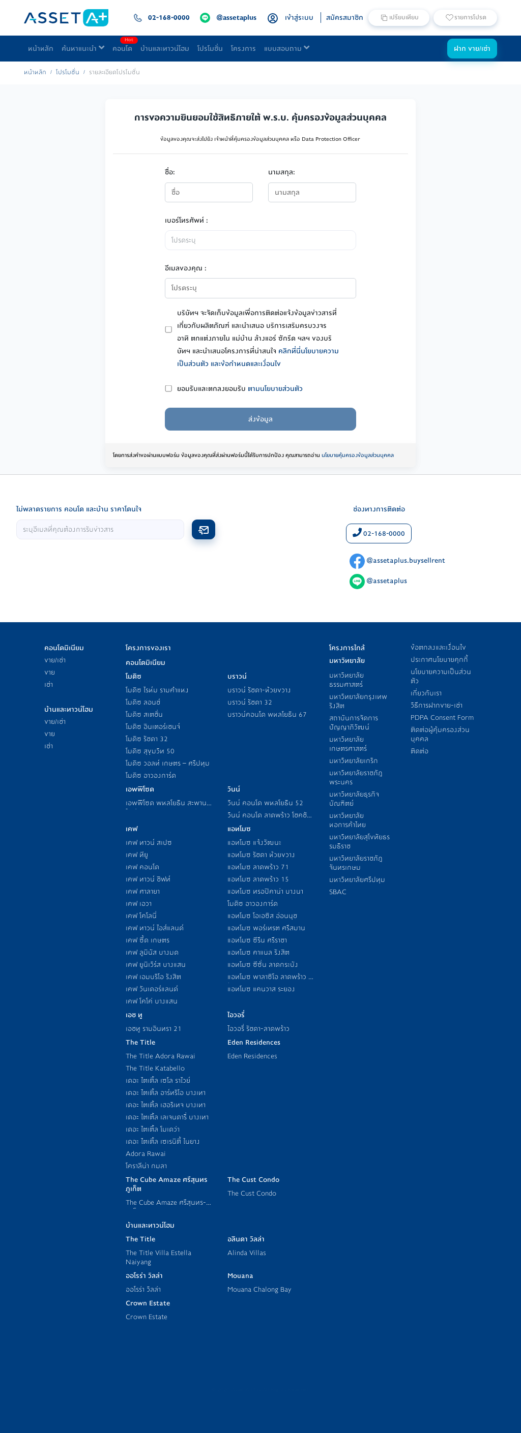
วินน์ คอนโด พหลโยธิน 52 (265, 803)
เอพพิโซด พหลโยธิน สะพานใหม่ (166, 807)
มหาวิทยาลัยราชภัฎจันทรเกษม (356, 863)
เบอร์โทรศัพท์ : (186, 220)
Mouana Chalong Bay (259, 1289)
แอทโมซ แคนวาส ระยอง (261, 989)
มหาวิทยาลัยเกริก (353, 760)
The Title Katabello (155, 1068)
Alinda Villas (246, 1252)
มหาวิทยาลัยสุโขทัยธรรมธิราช (359, 841)
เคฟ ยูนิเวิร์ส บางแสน (156, 964)
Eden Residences (252, 1056)
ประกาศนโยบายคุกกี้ (439, 659)
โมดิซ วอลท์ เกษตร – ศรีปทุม (168, 763)
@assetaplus (378, 580)
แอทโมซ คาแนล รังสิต (258, 952)
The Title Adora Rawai (160, 1056)
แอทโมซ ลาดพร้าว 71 (258, 867)
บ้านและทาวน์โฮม (164, 48)
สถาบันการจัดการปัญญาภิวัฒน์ (353, 723)
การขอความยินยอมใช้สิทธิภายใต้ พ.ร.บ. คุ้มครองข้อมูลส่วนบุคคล (260, 117)
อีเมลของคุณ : (186, 268)
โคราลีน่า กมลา (146, 1166)
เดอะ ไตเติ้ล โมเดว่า (153, 1129)
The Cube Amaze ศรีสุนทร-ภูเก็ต (166, 1207)
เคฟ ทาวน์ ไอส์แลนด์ (155, 928)
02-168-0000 (379, 533)
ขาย (49, 672)
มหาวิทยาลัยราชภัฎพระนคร (356, 777)
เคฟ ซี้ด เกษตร (147, 940)
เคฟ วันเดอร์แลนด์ (152, 989)
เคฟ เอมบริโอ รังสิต (153, 976)
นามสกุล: (281, 172)
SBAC (337, 892)
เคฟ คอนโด (142, 867)
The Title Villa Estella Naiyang (158, 1257)
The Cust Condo (251, 1193)
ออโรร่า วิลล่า (143, 1289)
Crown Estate (146, 1317)
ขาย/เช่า (55, 660)
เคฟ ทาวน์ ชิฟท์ (148, 879)
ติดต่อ (419, 751)
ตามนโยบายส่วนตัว (275, 388)
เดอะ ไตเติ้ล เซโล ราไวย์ (158, 1080)
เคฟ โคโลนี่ (141, 915)
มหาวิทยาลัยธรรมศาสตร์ (346, 680)
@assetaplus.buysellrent (397, 560)
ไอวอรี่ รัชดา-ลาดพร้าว (258, 1028)
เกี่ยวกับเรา (426, 693)
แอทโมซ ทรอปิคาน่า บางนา (265, 891)
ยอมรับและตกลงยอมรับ (240, 388)
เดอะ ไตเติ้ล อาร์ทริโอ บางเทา (166, 1092)
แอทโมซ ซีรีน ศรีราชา (257, 940)
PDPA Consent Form (442, 717)
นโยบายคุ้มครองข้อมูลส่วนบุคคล (358, 455)
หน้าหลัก (40, 48)
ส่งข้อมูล (260, 419)
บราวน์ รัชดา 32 (249, 702)
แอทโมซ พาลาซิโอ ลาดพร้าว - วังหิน (269, 981)
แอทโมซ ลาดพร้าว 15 (258, 879)
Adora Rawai (146, 1153)
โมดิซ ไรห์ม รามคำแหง (157, 690)
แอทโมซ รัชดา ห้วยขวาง (261, 854)
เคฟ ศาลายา (143, 891)
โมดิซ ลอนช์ (143, 702)
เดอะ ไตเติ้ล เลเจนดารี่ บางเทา (167, 1117)
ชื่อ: (170, 172)
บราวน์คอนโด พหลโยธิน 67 (267, 714)
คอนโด (124, 46)
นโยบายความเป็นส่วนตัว (441, 676)
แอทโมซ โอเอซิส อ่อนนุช (262, 915)
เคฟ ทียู (137, 854)
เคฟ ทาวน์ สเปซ (149, 842)
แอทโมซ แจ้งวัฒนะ (254, 842)
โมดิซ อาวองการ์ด (151, 775)
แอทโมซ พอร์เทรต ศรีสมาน (266, 928)
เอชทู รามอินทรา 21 (154, 1028)
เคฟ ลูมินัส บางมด (152, 952)
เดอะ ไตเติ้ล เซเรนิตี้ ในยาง (163, 1141)
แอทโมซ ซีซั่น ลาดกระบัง (262, 964)
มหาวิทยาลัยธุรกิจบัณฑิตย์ (354, 799)
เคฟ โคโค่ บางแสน (152, 1001)
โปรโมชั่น (210, 48)
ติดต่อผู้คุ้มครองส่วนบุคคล (440, 734)
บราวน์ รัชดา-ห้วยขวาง (259, 690)
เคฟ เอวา (139, 903)
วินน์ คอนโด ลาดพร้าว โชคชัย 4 (269, 820)
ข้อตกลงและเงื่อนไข (438, 647)
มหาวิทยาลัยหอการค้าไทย (347, 820)
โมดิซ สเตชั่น (144, 714)
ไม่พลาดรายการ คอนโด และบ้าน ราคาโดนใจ (78, 509)
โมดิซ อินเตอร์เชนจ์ (153, 726)
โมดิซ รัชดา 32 (147, 739)
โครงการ (243, 48)
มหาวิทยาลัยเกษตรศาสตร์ (348, 744)
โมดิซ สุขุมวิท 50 (150, 751)
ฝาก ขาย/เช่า (472, 48)
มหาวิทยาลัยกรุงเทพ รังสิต (358, 701)
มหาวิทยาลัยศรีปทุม (357, 879)
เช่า (48, 684)
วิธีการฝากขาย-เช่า (436, 705)
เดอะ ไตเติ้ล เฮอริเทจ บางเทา (166, 1105)
